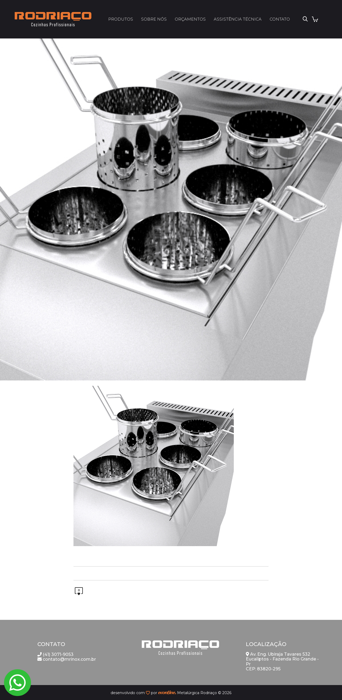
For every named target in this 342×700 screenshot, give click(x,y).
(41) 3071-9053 (55, 654)
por (154, 692)
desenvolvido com (128, 692)
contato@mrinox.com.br (66, 659)
